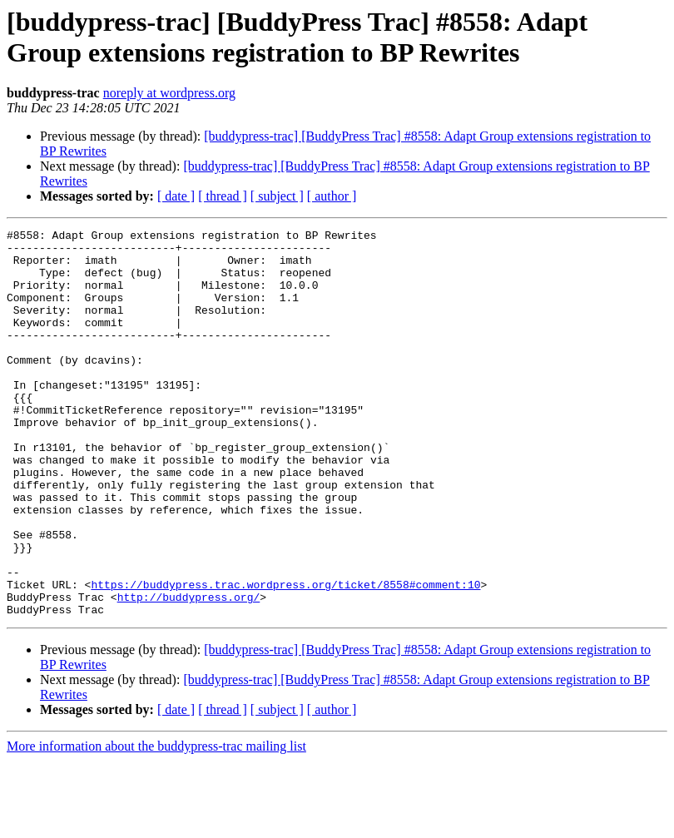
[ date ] (176, 196)
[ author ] (332, 196)
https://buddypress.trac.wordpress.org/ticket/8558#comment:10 (285, 656)
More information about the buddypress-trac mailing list (156, 823)
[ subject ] (277, 196)
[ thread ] (222, 196)
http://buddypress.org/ (188, 671)
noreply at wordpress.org (169, 93)
